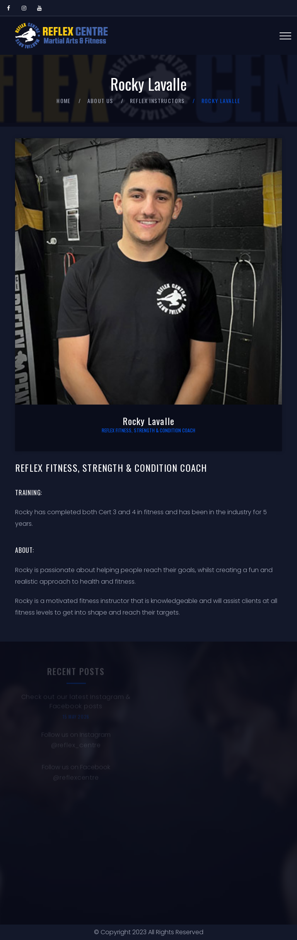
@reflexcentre (76, 778)
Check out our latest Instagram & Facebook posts (76, 703)
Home (63, 101)
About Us (100, 101)
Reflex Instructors (157, 101)
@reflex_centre (76, 746)
